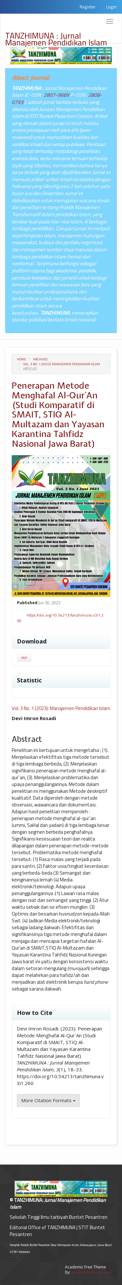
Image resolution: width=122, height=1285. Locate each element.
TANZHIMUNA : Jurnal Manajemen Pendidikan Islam (56, 36)
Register (88, 7)
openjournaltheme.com (91, 1272)
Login (111, 7)
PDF (24, 657)
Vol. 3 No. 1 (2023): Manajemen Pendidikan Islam (61, 364)
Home (21, 359)
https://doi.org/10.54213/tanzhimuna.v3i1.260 (60, 618)
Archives (40, 359)
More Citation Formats (48, 1100)
